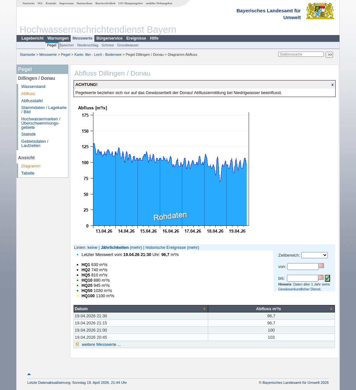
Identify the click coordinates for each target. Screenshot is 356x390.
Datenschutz (84, 3)
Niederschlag (87, 45)
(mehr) (136, 247)
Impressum (66, 3)
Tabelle (28, 173)
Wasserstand (33, 86)
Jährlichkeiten (115, 247)
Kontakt (51, 3)
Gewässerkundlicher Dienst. (299, 289)
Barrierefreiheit (105, 3)
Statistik (28, 134)
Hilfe (154, 38)
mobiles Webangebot (159, 3)
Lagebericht (32, 38)
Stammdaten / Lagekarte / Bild (44, 109)
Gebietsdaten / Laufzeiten (34, 143)
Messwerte (82, 38)
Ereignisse (136, 38)
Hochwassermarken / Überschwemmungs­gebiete (40, 123)
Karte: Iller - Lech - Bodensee (98, 54)
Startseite (29, 3)
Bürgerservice (109, 38)
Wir (40, 3)
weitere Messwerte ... (101, 344)
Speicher (67, 45)
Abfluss (28, 93)
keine (93, 247)
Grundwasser (128, 45)
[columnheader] (141, 308)
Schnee (107, 45)
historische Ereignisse (166, 247)
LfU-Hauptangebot (130, 3)
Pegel (51, 45)
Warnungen (58, 38)
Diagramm (31, 166)
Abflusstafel (32, 100)
